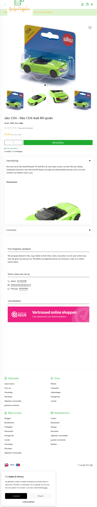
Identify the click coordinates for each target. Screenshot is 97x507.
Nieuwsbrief (8, 371)
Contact (53, 358)
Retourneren (55, 362)
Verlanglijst (8, 367)
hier (46, 488)
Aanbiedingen (56, 332)
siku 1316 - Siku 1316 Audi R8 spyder (39, 12)
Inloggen (7, 358)
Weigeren (40, 496)
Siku (21, 123)
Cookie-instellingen (28, 502)
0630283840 (23, 228)
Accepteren (16, 496)
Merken (53, 324)
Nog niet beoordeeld (25, 128)
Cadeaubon (55, 328)
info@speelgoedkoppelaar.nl (21, 225)
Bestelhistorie (9, 362)
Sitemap (54, 367)
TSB (91, 405)
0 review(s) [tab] (48, 170)
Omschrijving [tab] (48, 160)
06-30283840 (22, 221)
